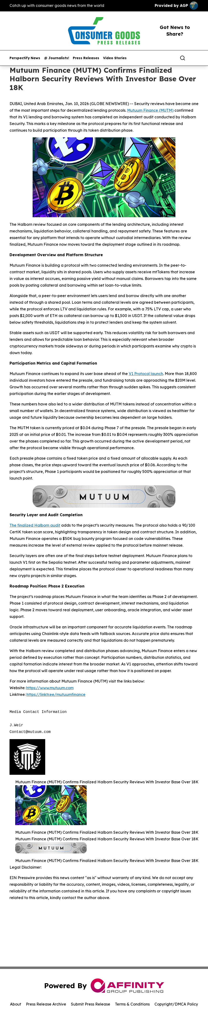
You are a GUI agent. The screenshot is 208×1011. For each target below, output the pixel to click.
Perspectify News (25, 58)
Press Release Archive (46, 1004)
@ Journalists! (56, 58)
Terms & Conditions (132, 1004)
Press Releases (86, 58)
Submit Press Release (90, 1004)
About (15, 1004)
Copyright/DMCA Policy (176, 1004)
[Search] (182, 58)
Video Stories (115, 58)
